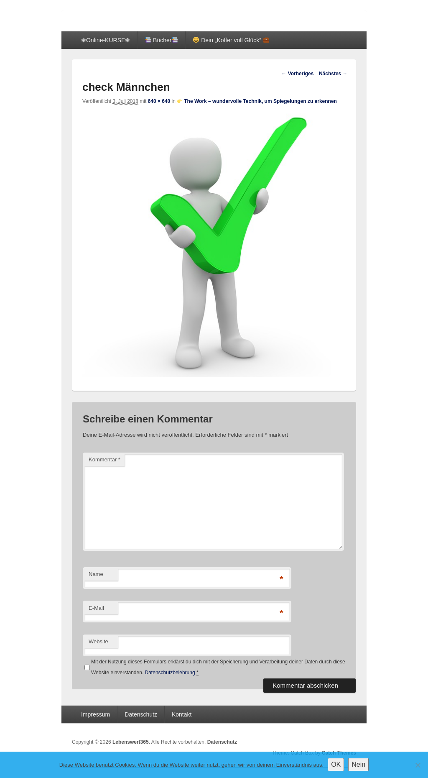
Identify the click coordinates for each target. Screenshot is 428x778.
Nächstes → (333, 74)
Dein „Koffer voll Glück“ (231, 40)
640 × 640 (159, 101)
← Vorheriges (297, 74)
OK (336, 764)
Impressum (95, 714)
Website (98, 641)
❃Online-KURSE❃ (105, 40)
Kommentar (104, 459)
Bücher (161, 40)
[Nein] (417, 765)
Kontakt (181, 714)
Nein (358, 764)
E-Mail (96, 608)
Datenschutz (141, 714)
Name (96, 574)
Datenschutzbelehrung (170, 673)
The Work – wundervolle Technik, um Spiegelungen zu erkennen (257, 101)
